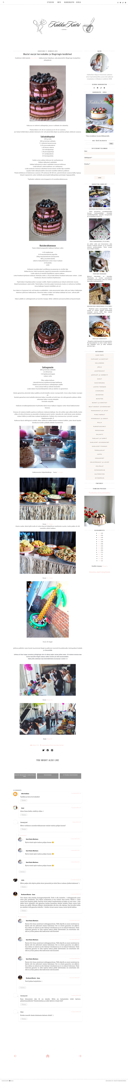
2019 (99, 537)
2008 (99, 560)
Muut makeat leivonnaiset (100, 406)
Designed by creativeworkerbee (116, 1080)
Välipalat (100, 466)
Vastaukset (23, 835)
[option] (25, 771)
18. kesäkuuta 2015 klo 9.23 (76, 807)
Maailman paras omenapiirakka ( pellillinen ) (99, 306)
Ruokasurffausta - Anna (28, 894)
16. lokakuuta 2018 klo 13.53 (76, 1011)
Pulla (99, 422)
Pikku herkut (99, 414)
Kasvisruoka (100, 383)
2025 (99, 533)
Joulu (99, 367)
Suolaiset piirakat (99, 446)
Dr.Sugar (60, 472)
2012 (99, 552)
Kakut (99, 379)
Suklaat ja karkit (99, 438)
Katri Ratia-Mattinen (32, 839)
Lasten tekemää (99, 386)
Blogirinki (50, 700)
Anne (22, 808)
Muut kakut (62, 745)
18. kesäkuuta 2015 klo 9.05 (76, 793)
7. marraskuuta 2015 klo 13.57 (74, 939)
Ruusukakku (48, 775)
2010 (99, 556)
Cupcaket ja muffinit (99, 359)
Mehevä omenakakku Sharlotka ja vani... (25, 775)
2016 (99, 543)
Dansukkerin (35, 58)
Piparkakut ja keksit (99, 418)
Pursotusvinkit (99, 426)
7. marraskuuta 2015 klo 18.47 (74, 977)
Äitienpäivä (99, 478)
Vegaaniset (99, 458)
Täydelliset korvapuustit (99, 339)
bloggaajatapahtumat (46, 745)
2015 (99, 546)
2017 (99, 541)
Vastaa (24, 800)
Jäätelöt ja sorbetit (99, 375)
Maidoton (100, 394)
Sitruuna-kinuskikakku (70, 775)
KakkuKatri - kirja (72, 2)
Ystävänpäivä (99, 470)
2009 (99, 558)
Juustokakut (100, 371)
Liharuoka (99, 390)
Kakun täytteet (56, 745)
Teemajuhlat (100, 450)
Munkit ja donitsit (99, 402)
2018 (99, 539)
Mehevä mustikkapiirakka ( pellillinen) (99, 209)
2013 (99, 550)
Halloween (99, 363)
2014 (99, 548)
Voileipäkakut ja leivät (99, 462)
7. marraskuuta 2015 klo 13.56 (74, 920)
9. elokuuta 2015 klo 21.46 (75, 850)
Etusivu (50, 2)
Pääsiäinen (99, 430)
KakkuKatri (5, 1080)
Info (59, 2)
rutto (22, 880)
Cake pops (100, 355)
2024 (99, 535)
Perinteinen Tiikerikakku (99, 274)
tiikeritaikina (25, 793)
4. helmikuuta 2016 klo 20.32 (76, 995)
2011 (99, 554)
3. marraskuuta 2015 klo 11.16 (76, 879)
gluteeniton (100, 474)
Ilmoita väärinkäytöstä (99, 572)
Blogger (104, 566)
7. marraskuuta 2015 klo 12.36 (76, 894)
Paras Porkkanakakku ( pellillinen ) (100, 241)
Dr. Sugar (49, 524)
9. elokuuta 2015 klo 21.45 (75, 838)
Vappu (99, 454)
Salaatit (99, 434)
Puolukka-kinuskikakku (99, 492)
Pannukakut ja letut (99, 410)
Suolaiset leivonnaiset (99, 442)
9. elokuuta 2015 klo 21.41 (76, 822)
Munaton (99, 398)
